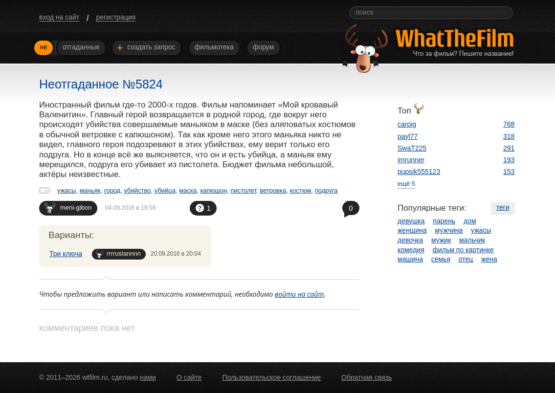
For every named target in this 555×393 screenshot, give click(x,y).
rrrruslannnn (118, 254)
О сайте (189, 377)
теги (503, 207)
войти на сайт (299, 294)
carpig (407, 124)
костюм (300, 190)
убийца (165, 190)
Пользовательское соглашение (271, 377)
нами (148, 377)
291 (508, 148)
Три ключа (65, 254)
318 (508, 136)
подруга (326, 190)
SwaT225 (412, 148)
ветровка (273, 190)
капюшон (213, 190)
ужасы (66, 190)
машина (410, 259)
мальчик (472, 240)
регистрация (115, 17)
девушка (411, 221)
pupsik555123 (419, 171)
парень (444, 221)
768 (508, 124)
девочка (410, 240)
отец (466, 259)
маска (188, 190)
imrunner (411, 160)
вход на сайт (59, 17)
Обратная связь (366, 377)
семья (440, 259)
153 (508, 171)
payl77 (408, 136)
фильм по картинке (463, 250)
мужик (441, 240)
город (112, 190)
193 (508, 160)
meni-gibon (67, 207)
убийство (137, 190)
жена (489, 259)
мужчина (449, 230)
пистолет (243, 190)
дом (470, 221)
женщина (412, 230)
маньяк (90, 190)
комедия (411, 250)
